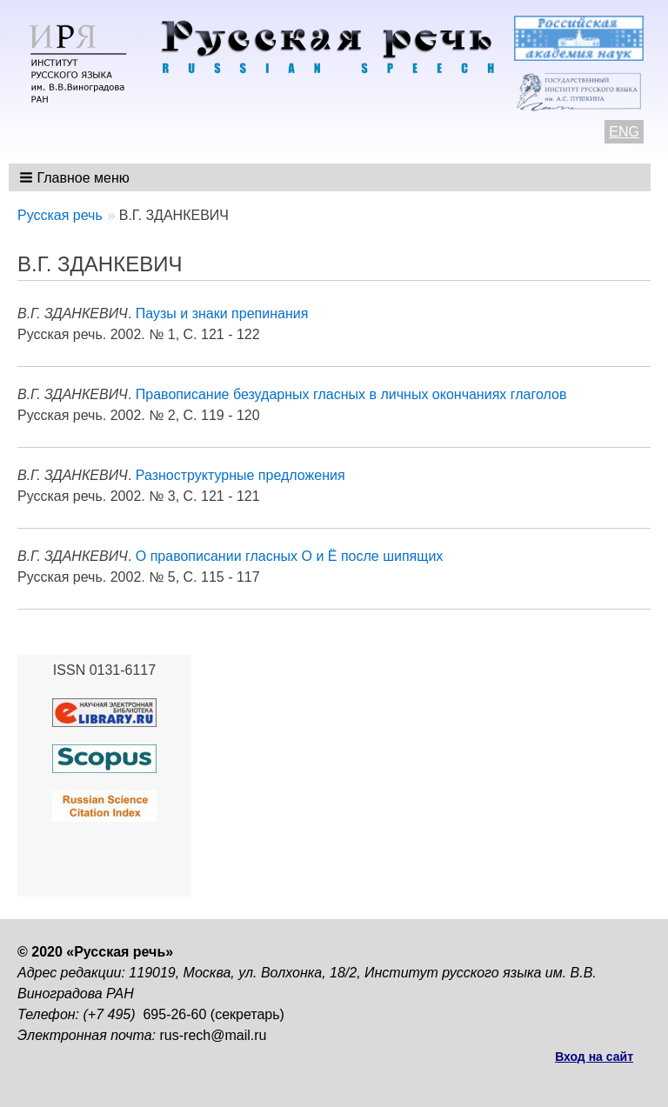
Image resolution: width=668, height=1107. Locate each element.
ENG (624, 131)
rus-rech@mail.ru (213, 1035)
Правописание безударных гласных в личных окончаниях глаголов (351, 394)
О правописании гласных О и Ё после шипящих (290, 556)
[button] (76, 177)
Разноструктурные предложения (240, 475)
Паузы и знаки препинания (222, 313)
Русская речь (60, 215)
